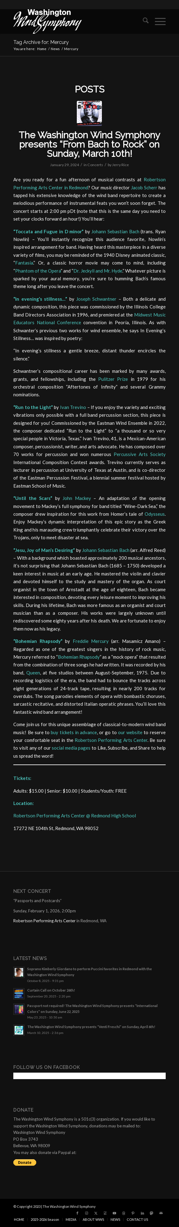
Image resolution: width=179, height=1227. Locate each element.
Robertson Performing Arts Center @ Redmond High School (74, 815)
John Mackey (77, 498)
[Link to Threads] (124, 1213)
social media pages (71, 748)
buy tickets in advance (74, 732)
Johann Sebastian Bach (115, 231)
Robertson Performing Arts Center (111, 740)
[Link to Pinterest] (133, 1213)
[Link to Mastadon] (151, 1213)
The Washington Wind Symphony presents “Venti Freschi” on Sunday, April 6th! (91, 1027)
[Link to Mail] (161, 1213)
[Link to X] (96, 1213)
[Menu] (157, 21)
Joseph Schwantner (96, 299)
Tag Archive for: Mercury (41, 42)
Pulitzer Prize (113, 379)
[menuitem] (143, 21)
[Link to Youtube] (114, 1213)
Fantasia (24, 262)
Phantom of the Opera (38, 270)
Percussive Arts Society (140, 454)
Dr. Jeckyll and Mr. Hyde (97, 270)
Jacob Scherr (144, 187)
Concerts (95, 164)
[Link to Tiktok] (105, 1213)
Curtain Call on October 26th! (51, 990)
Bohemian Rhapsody (79, 657)
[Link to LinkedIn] (142, 1213)
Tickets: (22, 778)
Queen (33, 672)
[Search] (143, 21)
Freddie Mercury (91, 641)
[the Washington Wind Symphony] (74, 21)
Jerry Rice (120, 164)
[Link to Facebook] (77, 1213)
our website (130, 732)
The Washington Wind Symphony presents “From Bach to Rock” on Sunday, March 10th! (89, 144)
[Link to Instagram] (86, 1213)
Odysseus (155, 514)
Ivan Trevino (73, 407)
